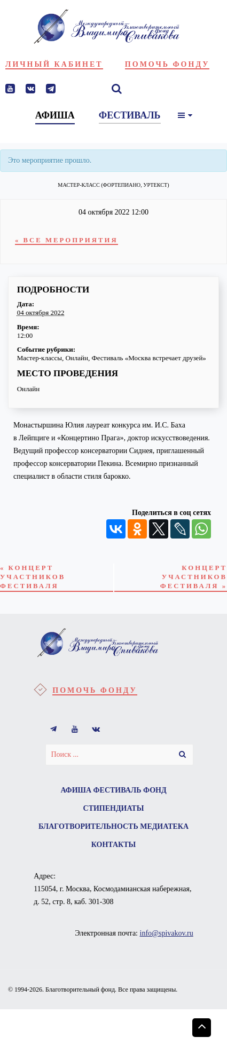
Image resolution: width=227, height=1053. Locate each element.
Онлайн (76, 358)
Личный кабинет (54, 64)
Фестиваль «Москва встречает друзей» (148, 358)
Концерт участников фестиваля (32, 577)
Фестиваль (117, 790)
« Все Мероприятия (66, 240)
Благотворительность (88, 826)
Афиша (75, 790)
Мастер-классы (39, 358)
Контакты (113, 845)
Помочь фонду (167, 64)
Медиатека (164, 826)
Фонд (155, 790)
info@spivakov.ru (166, 933)
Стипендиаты (113, 808)
